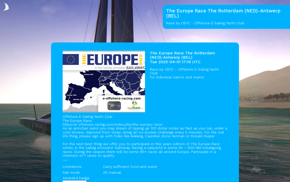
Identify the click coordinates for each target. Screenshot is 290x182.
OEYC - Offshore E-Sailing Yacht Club (184, 71)
